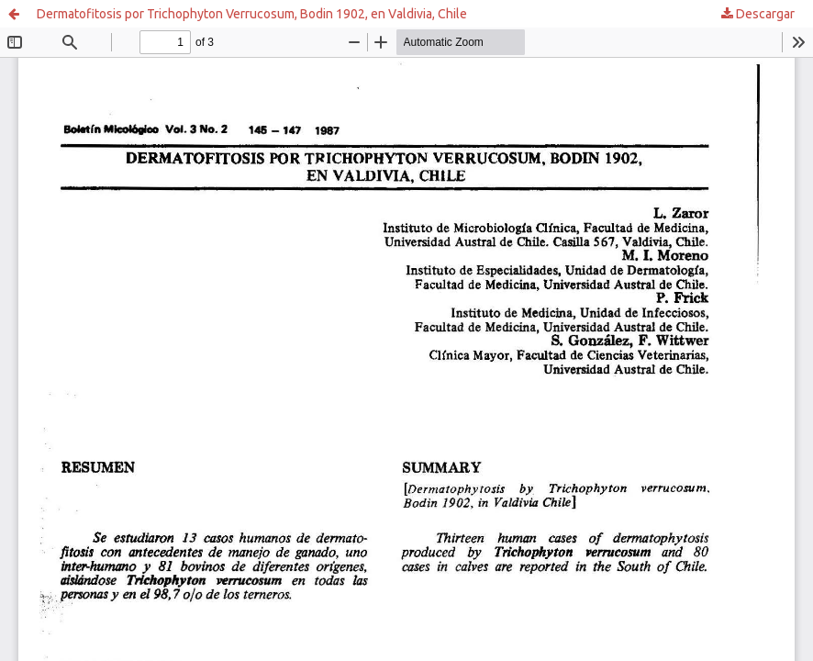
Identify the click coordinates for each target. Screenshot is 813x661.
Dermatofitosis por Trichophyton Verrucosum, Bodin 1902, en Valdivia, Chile (252, 13)
